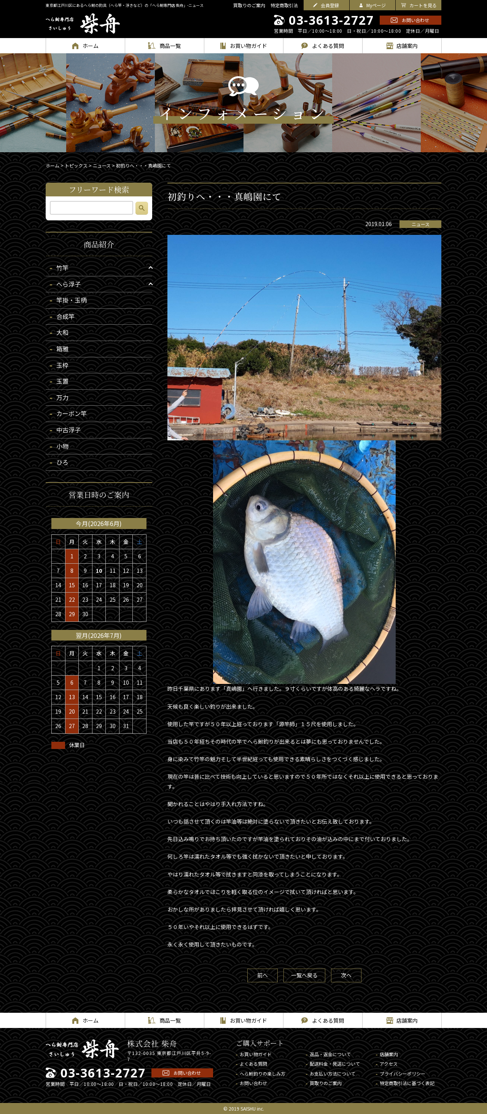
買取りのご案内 (249, 5)
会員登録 (330, 5)
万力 (62, 397)
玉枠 (62, 365)
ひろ (62, 462)
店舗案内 (389, 1054)
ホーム (52, 165)
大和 (62, 332)
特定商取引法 (284, 5)
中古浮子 (68, 429)
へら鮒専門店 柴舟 (83, 23)
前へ (262, 975)
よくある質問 (253, 1063)
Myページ (376, 5)
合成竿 (65, 316)
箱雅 (62, 348)
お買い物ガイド (256, 1054)
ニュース (421, 224)
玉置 (62, 381)
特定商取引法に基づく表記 (407, 1083)
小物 (62, 446)
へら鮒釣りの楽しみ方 (262, 1073)
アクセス (389, 1063)
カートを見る (423, 5)
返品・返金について (330, 1054)
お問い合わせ (415, 20)
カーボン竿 (71, 413)
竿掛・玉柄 (71, 299)
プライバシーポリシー (402, 1073)
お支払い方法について (332, 1073)
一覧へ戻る (304, 975)
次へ (346, 975)
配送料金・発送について (335, 1063)
